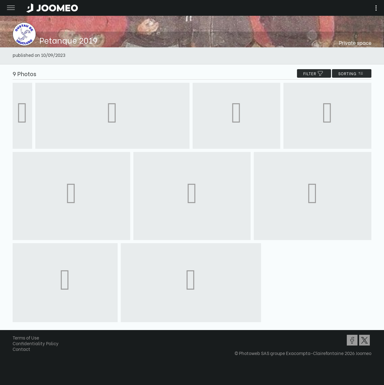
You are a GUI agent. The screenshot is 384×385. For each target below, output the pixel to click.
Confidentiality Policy (36, 343)
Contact (21, 349)
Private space (355, 42)
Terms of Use (26, 337)
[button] (16, 352)
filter (314, 73)
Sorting (351, 73)
